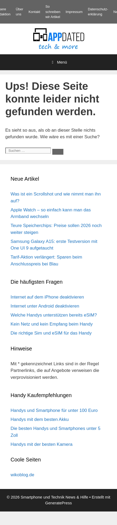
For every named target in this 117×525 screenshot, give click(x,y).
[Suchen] (57, 152)
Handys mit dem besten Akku (40, 419)
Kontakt (34, 12)
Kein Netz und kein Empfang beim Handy (52, 324)
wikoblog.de (22, 474)
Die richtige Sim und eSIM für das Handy (51, 333)
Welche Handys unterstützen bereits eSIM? (54, 315)
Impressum (73, 12)
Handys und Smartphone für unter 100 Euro (54, 410)
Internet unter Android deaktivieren (45, 306)
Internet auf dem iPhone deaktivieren (47, 297)
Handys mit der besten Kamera (41, 444)
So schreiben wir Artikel (52, 12)
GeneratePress (58, 503)
